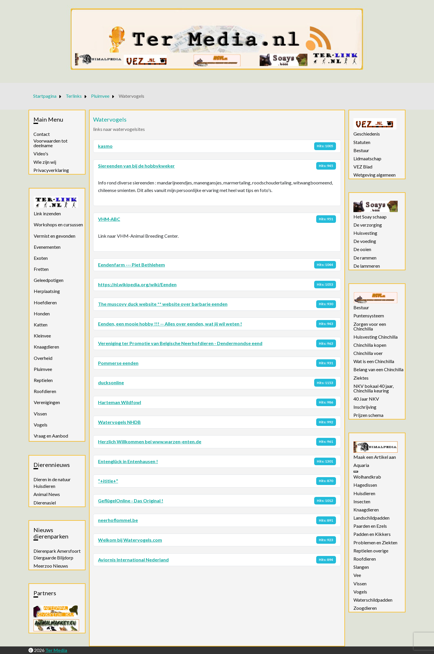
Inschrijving (364, 407)
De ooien (362, 249)
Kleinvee (42, 335)
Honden (42, 313)
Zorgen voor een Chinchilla (369, 326)
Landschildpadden (371, 518)
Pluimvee (43, 369)
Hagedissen (365, 485)
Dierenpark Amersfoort (57, 551)
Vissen (40, 413)
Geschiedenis (366, 133)
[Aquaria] (355, 471)
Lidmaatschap (367, 158)
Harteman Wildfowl (119, 402)
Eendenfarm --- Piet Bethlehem (131, 264)
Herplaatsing (47, 291)
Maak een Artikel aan (374, 457)
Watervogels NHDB (119, 422)
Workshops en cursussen (58, 224)
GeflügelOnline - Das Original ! (130, 500)
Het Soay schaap (370, 216)
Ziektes (361, 378)
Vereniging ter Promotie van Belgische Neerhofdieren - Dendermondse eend (180, 343)
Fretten (41, 269)
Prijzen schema (368, 415)
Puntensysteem (368, 315)
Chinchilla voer (368, 353)
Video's (40, 153)
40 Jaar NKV (366, 399)
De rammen (364, 257)
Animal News (46, 494)
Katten (40, 324)
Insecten (361, 501)
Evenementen (47, 247)
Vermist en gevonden (54, 236)
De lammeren (366, 266)
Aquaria (361, 465)
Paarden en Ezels (370, 526)
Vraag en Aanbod (51, 435)
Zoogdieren (365, 608)
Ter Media (56, 650)
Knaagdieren (46, 346)
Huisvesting (365, 233)
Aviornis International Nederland (133, 559)
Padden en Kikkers (372, 534)
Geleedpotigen (48, 280)
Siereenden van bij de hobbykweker (136, 165)
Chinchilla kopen (369, 345)
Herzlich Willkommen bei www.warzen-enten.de (149, 441)
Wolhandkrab (367, 476)
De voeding (364, 241)
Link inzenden (47, 213)
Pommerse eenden (118, 363)
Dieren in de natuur (52, 479)
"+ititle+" (108, 481)
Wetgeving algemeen (374, 175)
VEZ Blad (362, 166)
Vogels (40, 424)
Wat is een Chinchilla (373, 361)
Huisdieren (44, 486)
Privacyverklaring (51, 170)
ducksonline (111, 382)
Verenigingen (47, 402)
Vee (357, 575)
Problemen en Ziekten (375, 542)
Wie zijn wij (44, 162)
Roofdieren (45, 391)
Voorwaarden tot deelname (50, 143)
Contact (41, 134)
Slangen (361, 567)
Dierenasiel (44, 502)
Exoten (41, 258)
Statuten (361, 142)
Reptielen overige (370, 550)
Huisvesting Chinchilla (375, 337)
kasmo (105, 146)
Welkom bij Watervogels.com (130, 540)
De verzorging (367, 225)
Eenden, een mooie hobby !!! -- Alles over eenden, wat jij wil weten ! (170, 323)
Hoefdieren (45, 302)
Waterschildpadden (372, 600)
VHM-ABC (109, 219)
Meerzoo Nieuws (50, 566)
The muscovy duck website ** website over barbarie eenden (162, 304)
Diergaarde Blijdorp (53, 557)
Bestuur (361, 150)
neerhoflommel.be (118, 520)
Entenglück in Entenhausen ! (128, 461)
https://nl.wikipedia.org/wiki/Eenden (137, 284)
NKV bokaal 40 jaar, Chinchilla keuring (373, 388)
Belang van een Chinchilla (378, 369)
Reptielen (43, 380)
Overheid (43, 358)
